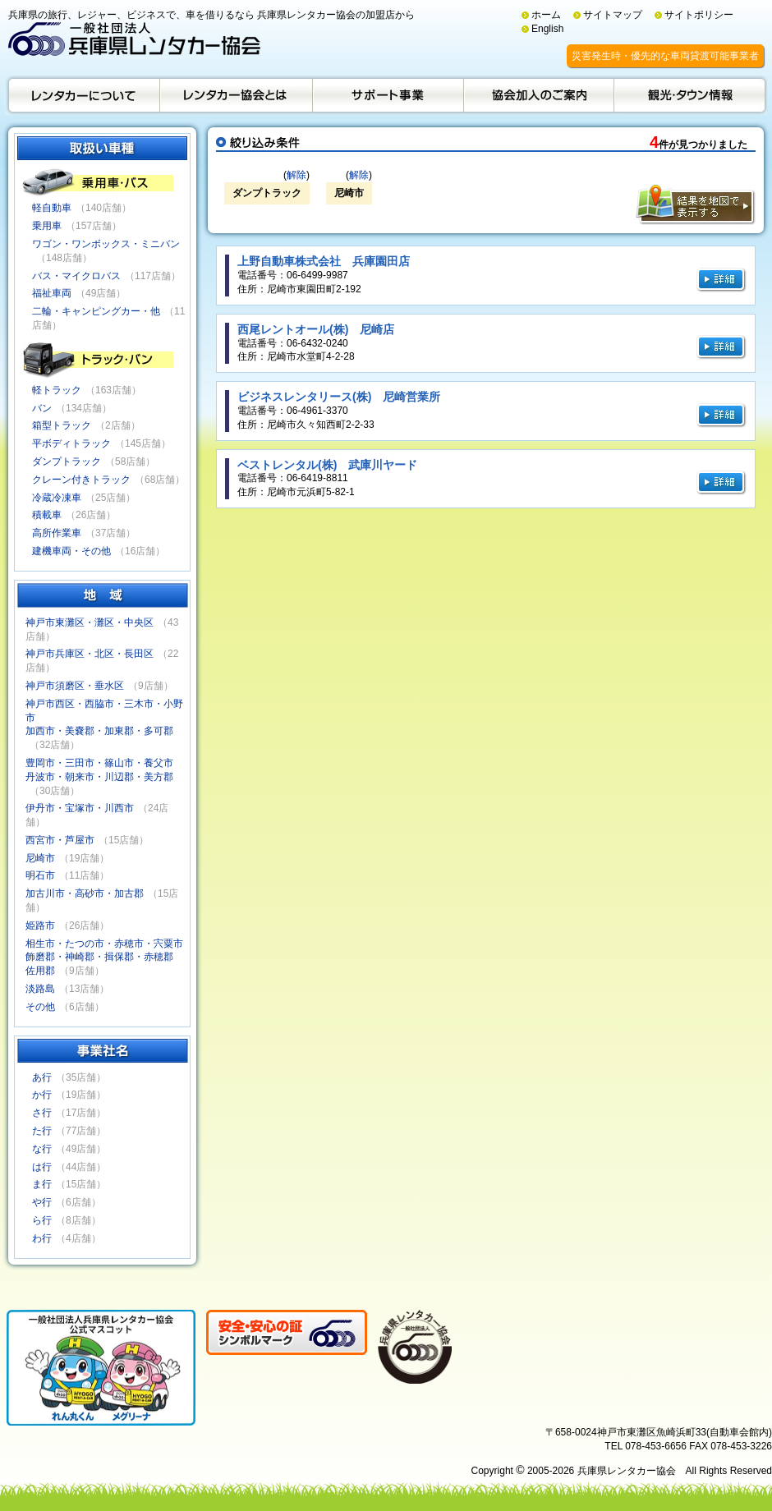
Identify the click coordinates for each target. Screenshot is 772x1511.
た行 (42, 1131)
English (547, 28)
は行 (42, 1167)
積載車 (47, 515)
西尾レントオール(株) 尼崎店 (315, 329)
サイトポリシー (698, 15)
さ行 (42, 1112)
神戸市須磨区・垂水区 (74, 685)
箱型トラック (61, 425)
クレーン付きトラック (81, 479)
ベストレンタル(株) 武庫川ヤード (327, 464)
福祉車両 (51, 293)
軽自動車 (51, 208)
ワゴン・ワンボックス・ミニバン (106, 244)
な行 (42, 1149)
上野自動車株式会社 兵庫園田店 (323, 261)
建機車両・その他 (71, 551)
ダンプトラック (66, 461)
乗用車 (47, 226)
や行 (42, 1202)
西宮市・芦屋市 (59, 840)
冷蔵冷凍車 (56, 497)
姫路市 (40, 925)
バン (42, 408)
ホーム (546, 15)
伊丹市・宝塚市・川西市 (79, 808)
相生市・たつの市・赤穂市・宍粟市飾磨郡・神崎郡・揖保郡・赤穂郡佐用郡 (104, 957)
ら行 (42, 1220)
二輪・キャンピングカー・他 (96, 311)
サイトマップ (612, 15)
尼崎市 (40, 858)
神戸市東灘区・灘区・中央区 (89, 622)
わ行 (42, 1238)
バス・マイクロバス (76, 276)
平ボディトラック (71, 443)
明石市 (40, 875)
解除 (296, 175)
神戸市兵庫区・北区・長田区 (89, 653)
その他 (40, 1007)
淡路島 (40, 988)
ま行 (42, 1184)
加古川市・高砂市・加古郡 (84, 893)
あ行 (42, 1077)
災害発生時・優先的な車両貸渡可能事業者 (665, 56)
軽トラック (56, 390)
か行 (42, 1094)
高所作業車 (56, 533)
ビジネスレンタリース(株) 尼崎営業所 (338, 396)
